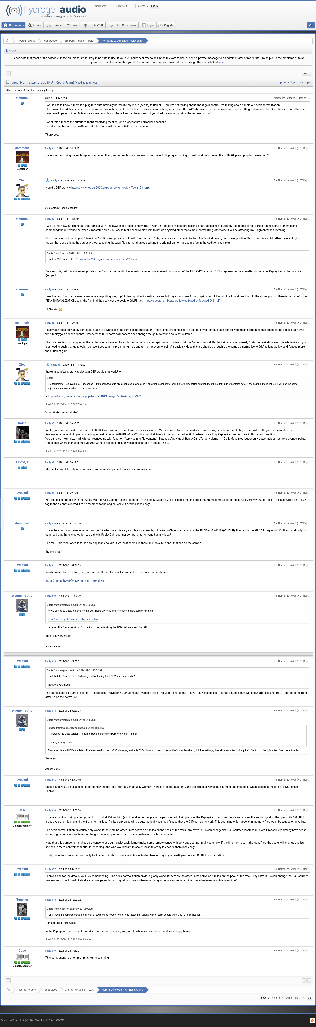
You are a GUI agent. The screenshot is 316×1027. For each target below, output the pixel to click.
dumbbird (22, 523)
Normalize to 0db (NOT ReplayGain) (122, 40)
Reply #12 (50, 596)
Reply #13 (50, 661)
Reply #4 (49, 289)
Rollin (22, 423)
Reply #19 (50, 950)
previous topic (288, 82)
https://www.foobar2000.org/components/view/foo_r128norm (110, 187)
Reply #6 (55, 364)
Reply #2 (55, 180)
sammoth (22, 148)
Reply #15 (50, 779)
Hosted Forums (26, 40)
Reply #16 (50, 810)
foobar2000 (50, 40)
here (221, 62)
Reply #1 (49, 148)
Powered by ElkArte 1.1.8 (12, 1020)
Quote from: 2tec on (69, 253)
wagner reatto (22, 596)
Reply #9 (49, 493)
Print (307, 73)
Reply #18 (50, 899)
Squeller (22, 899)
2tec (22, 180)
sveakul (22, 493)
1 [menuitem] (8, 73)
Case (22, 810)
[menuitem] (306, 73)
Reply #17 (50, 869)
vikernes (22, 98)
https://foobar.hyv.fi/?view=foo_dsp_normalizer (74, 580)
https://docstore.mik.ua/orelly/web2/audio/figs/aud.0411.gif (182, 300)
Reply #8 (49, 462)
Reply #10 (50, 523)
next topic (305, 82)
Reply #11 (50, 565)
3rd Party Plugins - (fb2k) (79, 40)
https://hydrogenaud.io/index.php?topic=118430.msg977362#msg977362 (94, 396)
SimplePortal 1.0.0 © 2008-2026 (49, 1020)
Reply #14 (50, 710)
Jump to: (264, 997)
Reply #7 (49, 423)
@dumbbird (115, 817)
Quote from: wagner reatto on (74, 670)
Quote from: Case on (70, 908)
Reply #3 (49, 219)
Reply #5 (49, 323)
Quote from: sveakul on (71, 605)
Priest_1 (22, 462)
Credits (29, 1020)
